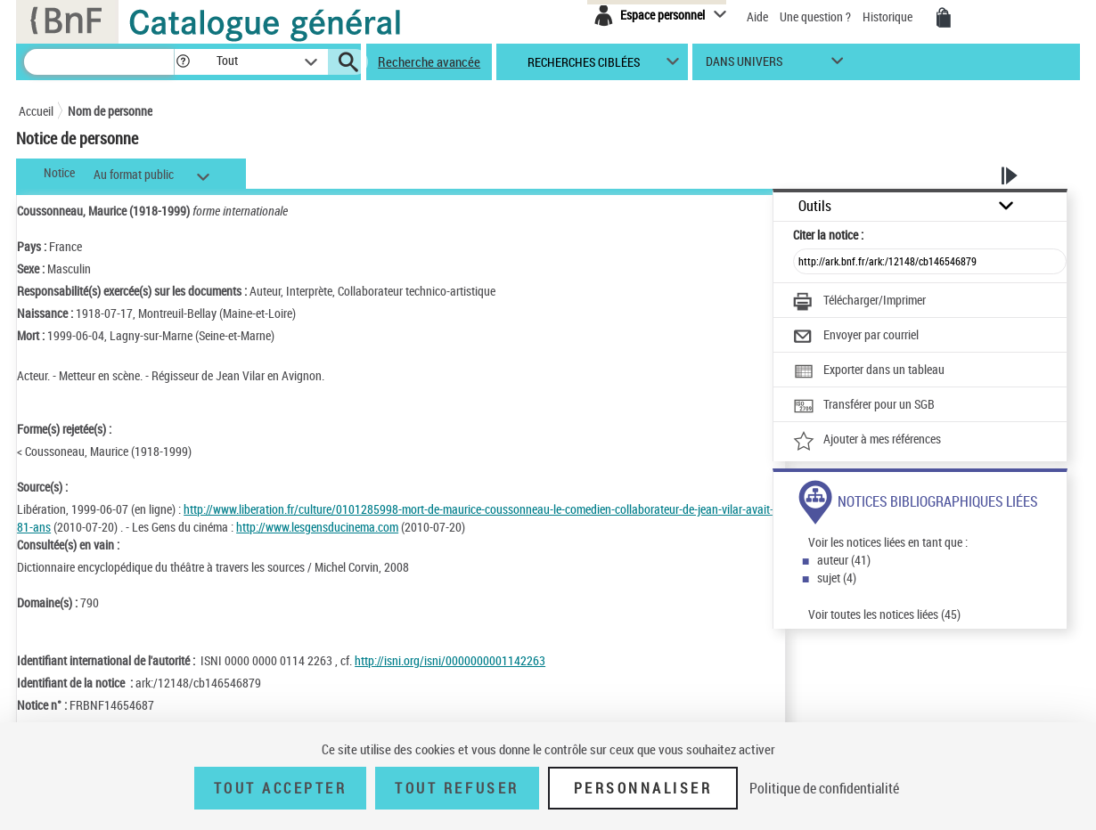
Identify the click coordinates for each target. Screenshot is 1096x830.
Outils (814, 206)
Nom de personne (110, 110)
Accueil (36, 110)
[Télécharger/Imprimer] (859, 302)
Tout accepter (281, 788)
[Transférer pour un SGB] (864, 406)
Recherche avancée (429, 61)
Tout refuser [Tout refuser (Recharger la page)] (457, 788)
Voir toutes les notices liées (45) (884, 614)
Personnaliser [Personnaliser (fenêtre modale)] (643, 788)
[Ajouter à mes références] (867, 441)
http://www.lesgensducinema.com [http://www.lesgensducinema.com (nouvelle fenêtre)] (317, 526)
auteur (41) (844, 559)
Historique (889, 16)
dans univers (744, 65)
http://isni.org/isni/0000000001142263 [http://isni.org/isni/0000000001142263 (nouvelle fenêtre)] (450, 660)
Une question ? (815, 16)
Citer (828, 234)
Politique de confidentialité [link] (824, 788)
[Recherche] (99, 62)
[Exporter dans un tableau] (869, 371)
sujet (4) (836, 577)
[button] (183, 62)
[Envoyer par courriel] (856, 336)
